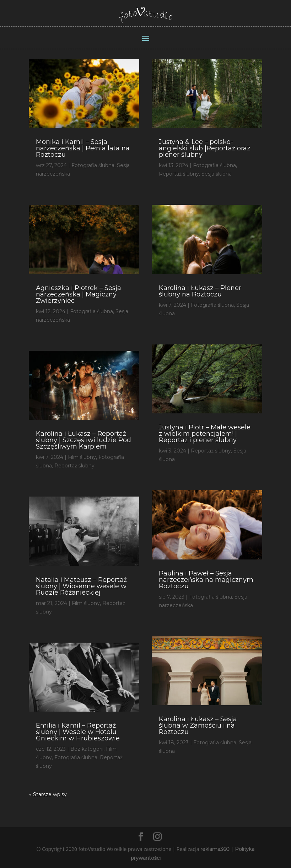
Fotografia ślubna (92, 165)
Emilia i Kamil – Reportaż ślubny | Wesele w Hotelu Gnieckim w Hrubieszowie (78, 732)
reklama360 (215, 849)
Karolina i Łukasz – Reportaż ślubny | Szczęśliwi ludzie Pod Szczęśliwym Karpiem (83, 440)
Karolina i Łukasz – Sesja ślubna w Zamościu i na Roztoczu (198, 725)
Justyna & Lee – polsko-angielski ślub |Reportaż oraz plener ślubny (204, 148)
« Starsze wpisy (48, 794)
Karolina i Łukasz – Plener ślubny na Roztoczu (200, 291)
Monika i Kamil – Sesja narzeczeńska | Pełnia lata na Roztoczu (83, 148)
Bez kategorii (86, 749)
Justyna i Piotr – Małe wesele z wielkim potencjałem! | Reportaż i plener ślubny (204, 433)
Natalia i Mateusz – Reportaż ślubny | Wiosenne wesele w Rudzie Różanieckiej (81, 586)
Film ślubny (82, 457)
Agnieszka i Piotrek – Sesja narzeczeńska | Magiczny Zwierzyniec (78, 294)
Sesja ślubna (216, 174)
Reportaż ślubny (74, 465)
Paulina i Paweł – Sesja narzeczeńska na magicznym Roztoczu (206, 579)
